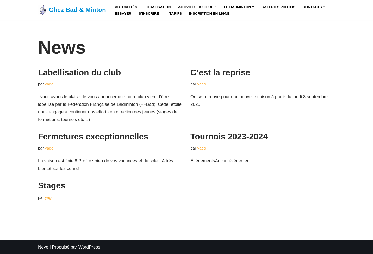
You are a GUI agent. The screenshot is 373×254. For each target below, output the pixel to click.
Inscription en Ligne (209, 13)
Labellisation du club (79, 72)
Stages (51, 185)
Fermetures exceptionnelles (93, 136)
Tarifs (175, 13)
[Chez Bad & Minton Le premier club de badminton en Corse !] (72, 10)
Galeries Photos (278, 7)
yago (49, 84)
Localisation (158, 7)
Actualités (126, 7)
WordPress (89, 247)
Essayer (123, 13)
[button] (216, 7)
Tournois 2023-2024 (229, 136)
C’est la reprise (220, 72)
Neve (43, 247)
